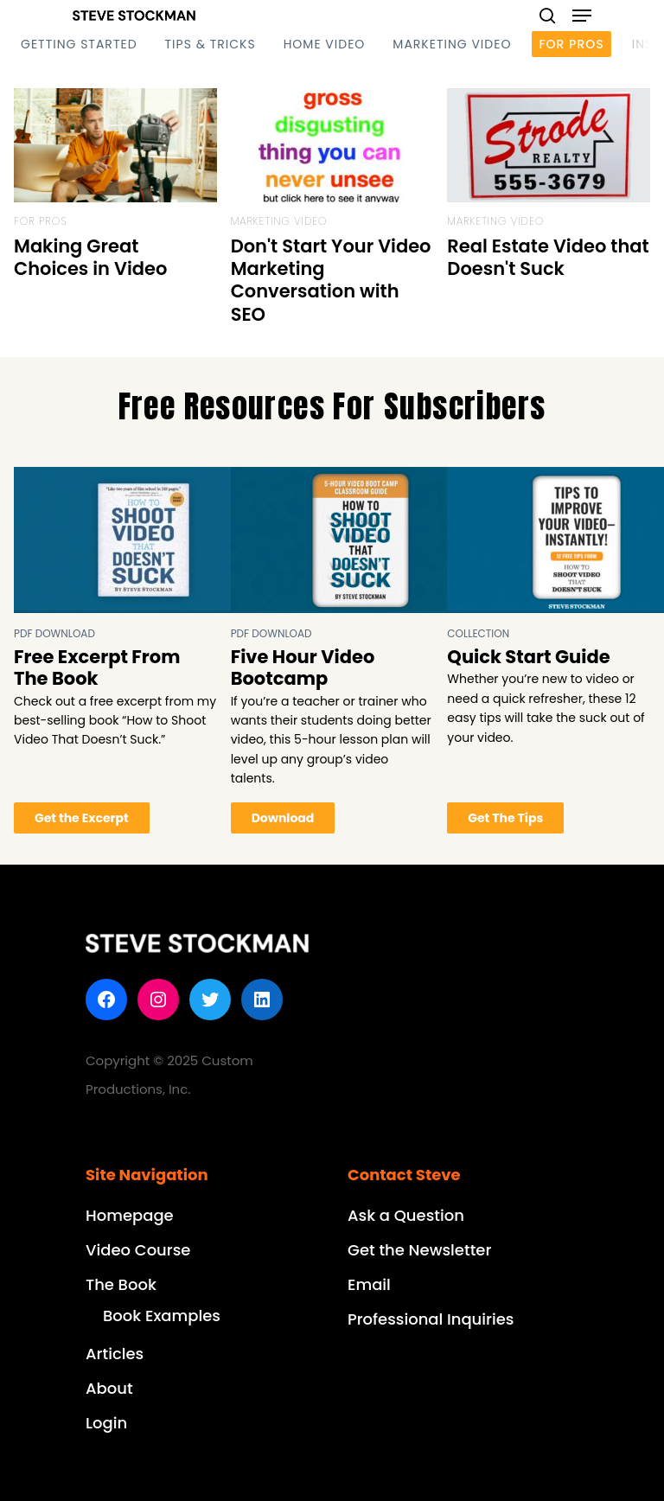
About (109, 1388)
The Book (121, 1284)
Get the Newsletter (419, 1250)
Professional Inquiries (431, 1319)
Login (106, 1423)
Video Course (138, 1250)
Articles (115, 1353)
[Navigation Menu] (581, 15)
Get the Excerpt (82, 818)
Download (283, 818)
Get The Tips (505, 818)
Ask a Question (406, 1215)
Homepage (130, 1215)
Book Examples (161, 1315)
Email (369, 1284)
